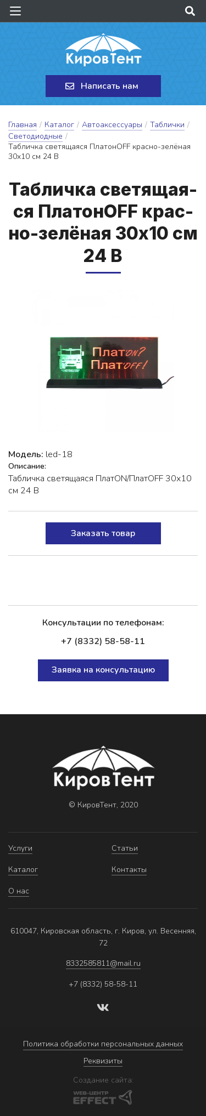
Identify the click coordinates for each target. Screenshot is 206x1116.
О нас (18, 891)
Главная (22, 124)
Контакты (129, 869)
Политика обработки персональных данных (103, 1044)
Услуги (20, 848)
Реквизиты (103, 1061)
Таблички (167, 124)
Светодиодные (35, 136)
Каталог (59, 124)
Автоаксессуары (112, 124)
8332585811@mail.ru (103, 963)
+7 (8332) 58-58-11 (103, 641)
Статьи (125, 848)
